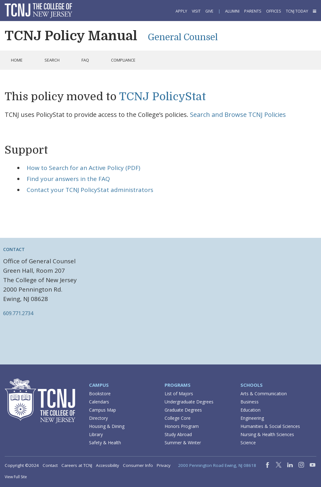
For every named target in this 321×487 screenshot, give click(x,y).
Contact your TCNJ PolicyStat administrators (90, 190)
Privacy (164, 465)
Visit (196, 11)
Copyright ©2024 (22, 465)
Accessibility (107, 465)
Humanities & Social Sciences (270, 426)
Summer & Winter (183, 443)
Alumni (232, 11)
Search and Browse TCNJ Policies (238, 114)
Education (250, 410)
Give (209, 11)
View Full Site (16, 476)
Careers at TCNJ (76, 465)
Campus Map (102, 410)
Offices (273, 11)
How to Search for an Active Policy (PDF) (83, 168)
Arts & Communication (263, 394)
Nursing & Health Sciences (267, 434)
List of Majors (179, 394)
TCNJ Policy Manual (71, 35)
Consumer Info (138, 465)
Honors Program (182, 426)
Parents (252, 11)
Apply (181, 11)
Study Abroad (178, 434)
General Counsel (183, 37)
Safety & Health (105, 443)
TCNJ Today (297, 11)
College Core (178, 418)
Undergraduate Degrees (189, 402)
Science (248, 443)
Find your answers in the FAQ (68, 179)
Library (96, 434)
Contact (50, 465)
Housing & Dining (106, 426)
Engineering (252, 418)
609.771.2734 (18, 313)
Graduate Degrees (183, 410)
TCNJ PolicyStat (162, 96)
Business (249, 402)
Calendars (99, 402)
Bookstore (100, 394)
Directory (98, 418)
